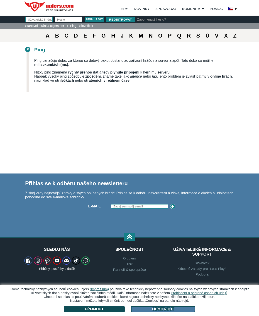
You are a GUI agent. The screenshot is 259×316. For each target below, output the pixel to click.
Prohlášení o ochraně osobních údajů (199, 293)
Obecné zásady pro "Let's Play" (202, 269)
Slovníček (202, 263)
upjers (49, 6)
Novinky (142, 9)
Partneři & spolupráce (129, 269)
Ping (39, 49)
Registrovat (120, 19)
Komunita (191, 9)
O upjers (129, 258)
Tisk (130, 264)
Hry (124, 9)
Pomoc (216, 9)
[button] (129, 237)
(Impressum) (99, 289)
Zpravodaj (166, 9)
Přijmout (94, 309)
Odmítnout (163, 309)
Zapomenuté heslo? (151, 19)
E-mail (94, 206)
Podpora (202, 274)
